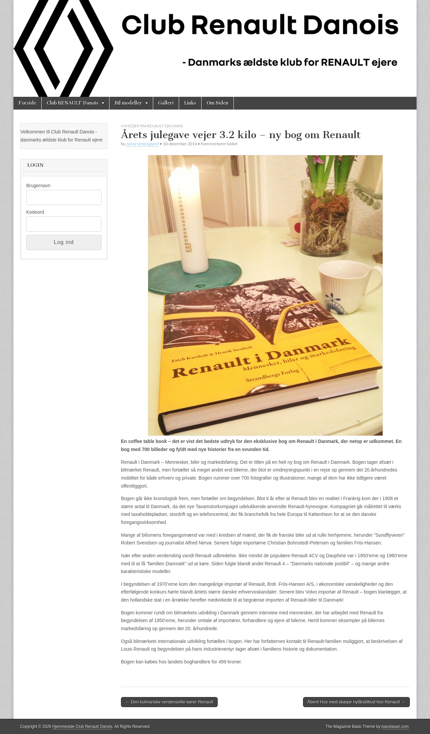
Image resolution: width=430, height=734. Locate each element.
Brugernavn (38, 185)
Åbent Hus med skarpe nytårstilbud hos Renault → (356, 701)
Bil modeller (128, 103)
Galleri (166, 103)
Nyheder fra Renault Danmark (152, 126)
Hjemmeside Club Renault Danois (82, 726)
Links (190, 103)
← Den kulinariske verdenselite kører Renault (169, 701)
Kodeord (35, 212)
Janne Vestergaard (142, 143)
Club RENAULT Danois (72, 103)
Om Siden (217, 103)
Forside (27, 103)
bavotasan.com (395, 726)
